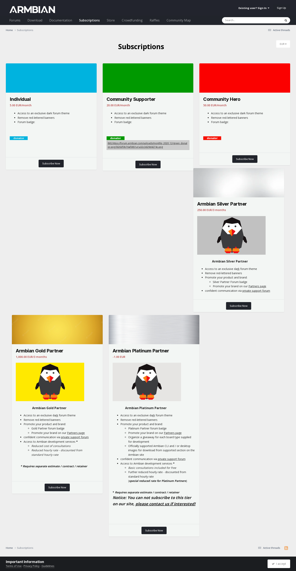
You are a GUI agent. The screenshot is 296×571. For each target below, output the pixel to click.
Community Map (179, 20)
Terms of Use (14, 566)
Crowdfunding (132, 20)
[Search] (248, 20)
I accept (279, 564)
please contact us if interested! (165, 503)
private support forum (256, 291)
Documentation (60, 20)
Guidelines (48, 566)
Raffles (155, 20)
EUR (283, 44)
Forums (14, 20)
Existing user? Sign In (254, 8)
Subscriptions (89, 20)
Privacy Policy (32, 566)
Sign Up (281, 8)
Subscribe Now (51, 163)
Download (34, 20)
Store (111, 20)
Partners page (257, 286)
